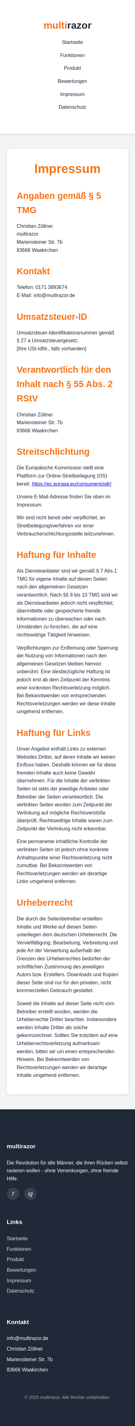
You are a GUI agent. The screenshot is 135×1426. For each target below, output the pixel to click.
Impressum (72, 94)
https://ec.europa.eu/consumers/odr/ (71, 484)
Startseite (72, 42)
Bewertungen (72, 81)
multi (67, 25)
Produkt (72, 68)
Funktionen (72, 55)
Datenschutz (72, 107)
